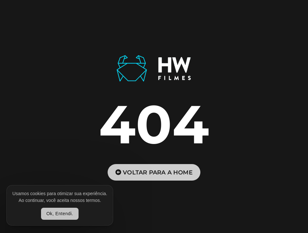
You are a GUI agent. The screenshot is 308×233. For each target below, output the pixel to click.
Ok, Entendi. (59, 213)
